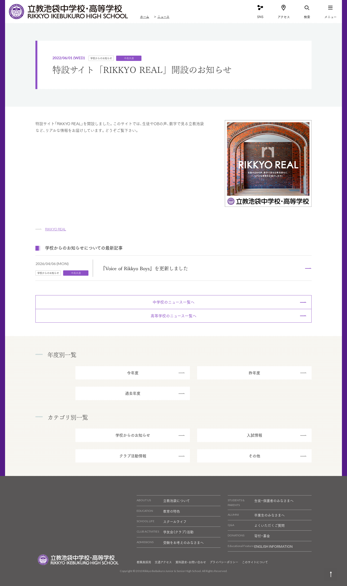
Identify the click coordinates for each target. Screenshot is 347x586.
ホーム (144, 16)
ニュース (163, 16)
